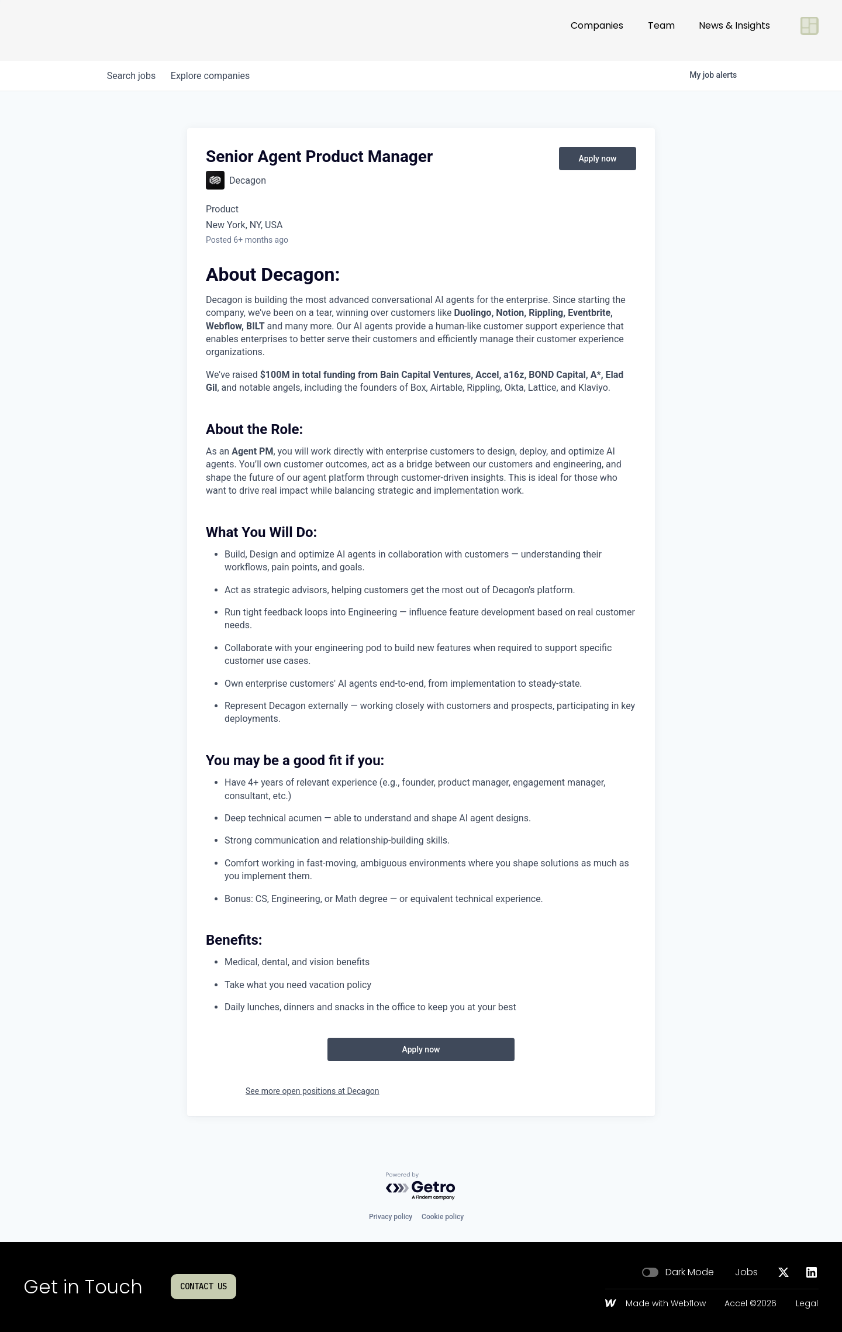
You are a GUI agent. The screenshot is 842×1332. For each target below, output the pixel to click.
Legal (807, 1304)
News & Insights (734, 30)
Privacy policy (390, 1217)
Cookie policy (443, 1217)
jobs (133, 75)
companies (215, 75)
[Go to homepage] (62, 30)
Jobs (746, 1272)
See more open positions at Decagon (312, 1091)
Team (661, 30)
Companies (597, 30)
